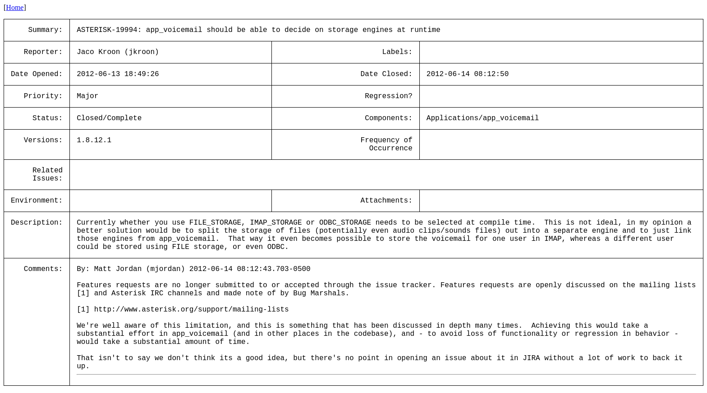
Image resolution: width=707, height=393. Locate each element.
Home (14, 7)
